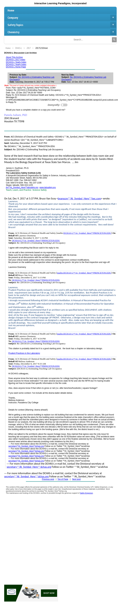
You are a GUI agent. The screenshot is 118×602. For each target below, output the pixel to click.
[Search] (114, 39)
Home (11, 10)
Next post (76, 479)
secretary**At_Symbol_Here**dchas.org (26, 446)
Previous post (48, 479)
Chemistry (62, 32)
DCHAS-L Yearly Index (16, 62)
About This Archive (14, 57)
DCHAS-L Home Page (16, 67)
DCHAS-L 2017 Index (15, 59)
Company (62, 17)
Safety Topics (62, 25)
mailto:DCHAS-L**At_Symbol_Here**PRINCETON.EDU (84, 273)
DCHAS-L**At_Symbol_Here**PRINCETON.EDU (87, 233)
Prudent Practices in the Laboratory (24, 353)
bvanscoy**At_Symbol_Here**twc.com (79, 198)
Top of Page (62, 479)
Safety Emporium (86, 493)
